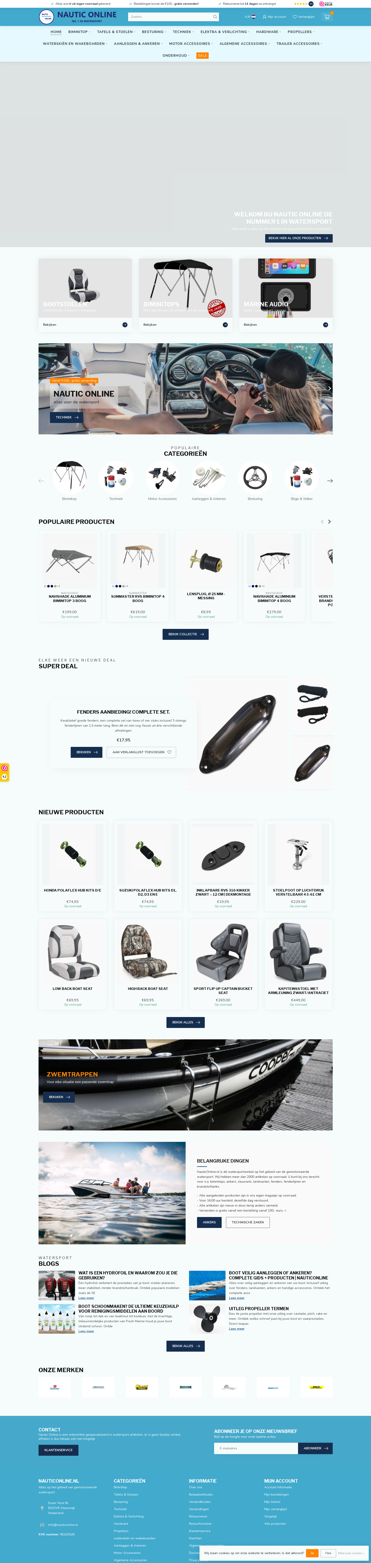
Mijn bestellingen (276, 1494)
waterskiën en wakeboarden (74, 43)
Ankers (209, 1222)
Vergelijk (270, 1516)
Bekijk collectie (186, 634)
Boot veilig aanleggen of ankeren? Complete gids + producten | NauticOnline (278, 1275)
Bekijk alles (186, 1022)
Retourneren (198, 1516)
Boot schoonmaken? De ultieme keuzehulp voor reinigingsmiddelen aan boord (128, 1309)
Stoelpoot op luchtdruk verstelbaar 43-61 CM (298, 892)
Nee (328, 1553)
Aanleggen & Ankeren (137, 43)
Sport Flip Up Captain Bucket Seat (223, 991)
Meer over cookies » (351, 1553)
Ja (312, 1553)
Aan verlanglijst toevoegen (142, 752)
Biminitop (78, 32)
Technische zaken (248, 1222)
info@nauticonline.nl (63, 1525)
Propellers (300, 32)
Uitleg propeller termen (259, 1308)
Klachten (195, 1538)
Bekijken (87, 752)
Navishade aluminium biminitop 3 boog (70, 598)
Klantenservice (58, 1450)
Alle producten (275, 1524)
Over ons (195, 1487)
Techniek (182, 32)
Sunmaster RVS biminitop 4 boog (138, 598)
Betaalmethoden (201, 1494)
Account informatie (278, 1487)
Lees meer (86, 1298)
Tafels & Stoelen (115, 32)
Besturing (152, 32)
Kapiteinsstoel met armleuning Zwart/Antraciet (298, 991)
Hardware (267, 32)
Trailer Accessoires (298, 43)
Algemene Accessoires (243, 43)
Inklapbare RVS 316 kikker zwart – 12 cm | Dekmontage (223, 892)
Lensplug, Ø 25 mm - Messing (206, 596)
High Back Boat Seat (148, 989)
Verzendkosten (200, 1502)
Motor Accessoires (189, 43)
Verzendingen (199, 1509)
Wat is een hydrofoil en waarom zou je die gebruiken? (128, 1275)
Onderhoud (175, 55)
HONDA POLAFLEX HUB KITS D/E (72, 890)
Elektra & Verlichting (224, 32)
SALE (202, 55)
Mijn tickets (272, 1502)
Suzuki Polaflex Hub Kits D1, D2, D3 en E (147, 892)
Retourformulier (200, 1524)
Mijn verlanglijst (275, 1509)
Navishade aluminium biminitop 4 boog (274, 598)
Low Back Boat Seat (73, 989)
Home (56, 32)
